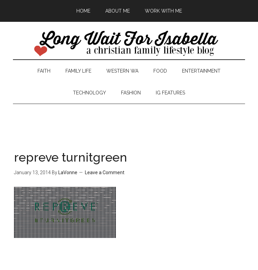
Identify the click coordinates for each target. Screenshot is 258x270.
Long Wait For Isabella (129, 44)
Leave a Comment (104, 172)
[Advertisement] (129, 119)
